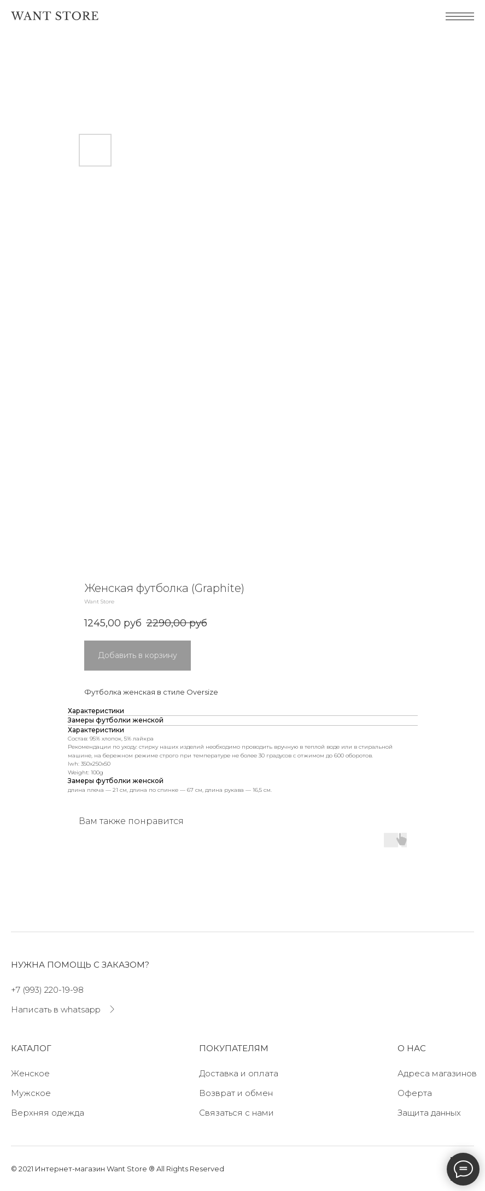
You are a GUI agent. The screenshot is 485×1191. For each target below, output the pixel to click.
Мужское (31, 1093)
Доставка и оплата (238, 1073)
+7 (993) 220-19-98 (47, 990)
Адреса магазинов (437, 1073)
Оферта (415, 1093)
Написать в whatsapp (56, 1009)
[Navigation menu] (18, 51)
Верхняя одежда (47, 1112)
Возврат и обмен (236, 1093)
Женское (30, 1073)
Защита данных (429, 1112)
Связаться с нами (236, 1112)
